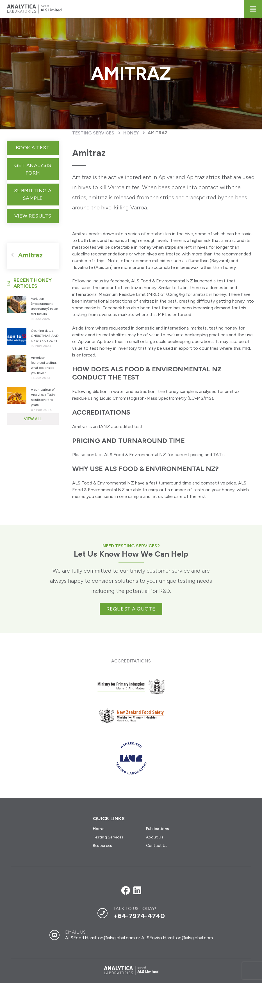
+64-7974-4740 (139, 916)
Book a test (33, 148)
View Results (32, 216)
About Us (154, 837)
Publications (157, 828)
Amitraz (158, 132)
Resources (102, 845)
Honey (131, 133)
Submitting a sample (33, 194)
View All (33, 419)
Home (98, 828)
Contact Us (157, 845)
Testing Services (93, 133)
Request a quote (131, 609)
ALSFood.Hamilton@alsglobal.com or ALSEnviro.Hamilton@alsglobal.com (139, 937)
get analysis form (32, 169)
